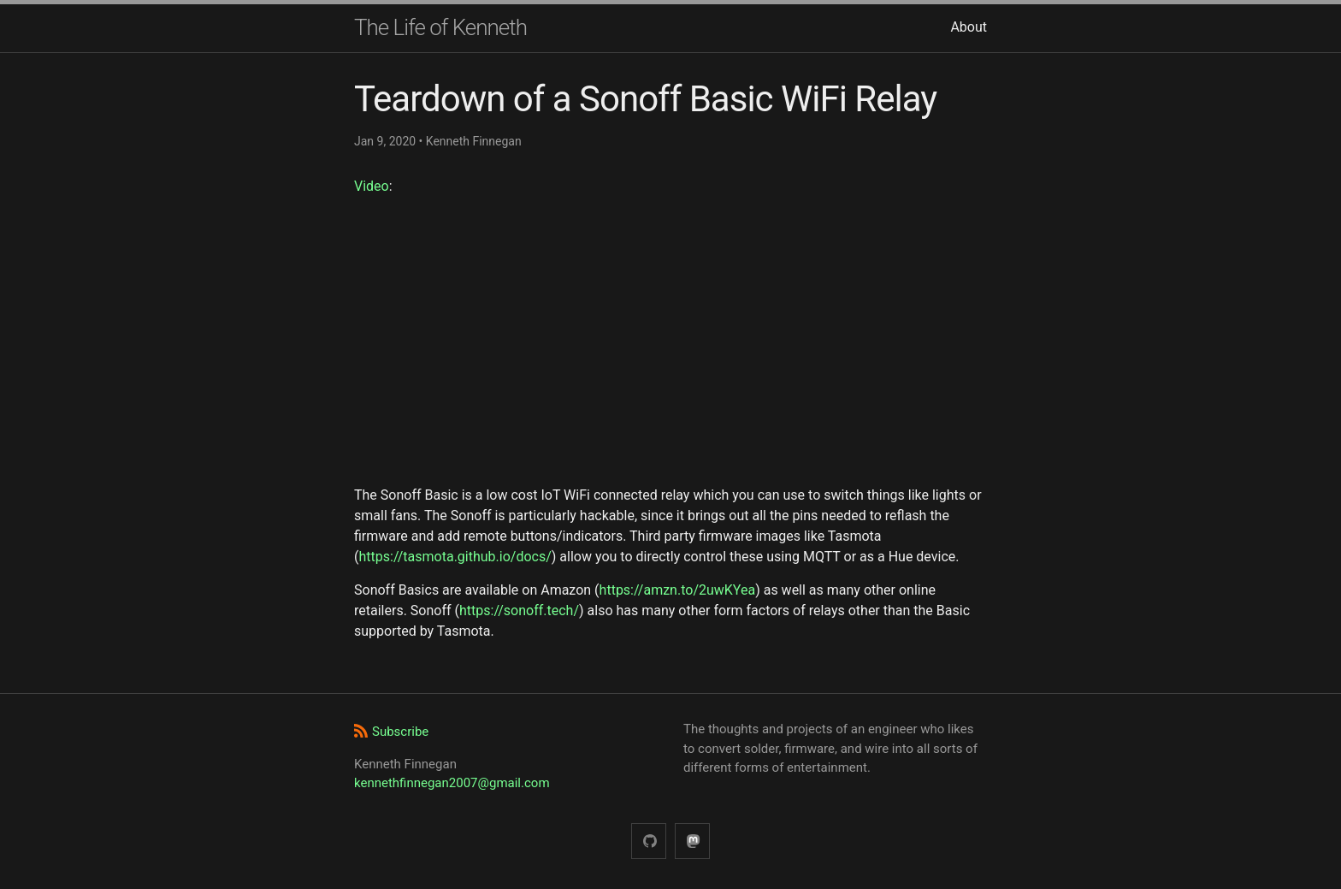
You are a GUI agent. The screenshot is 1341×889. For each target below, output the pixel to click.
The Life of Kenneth (440, 27)
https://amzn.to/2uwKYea (678, 590)
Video (371, 186)
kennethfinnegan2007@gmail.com (452, 783)
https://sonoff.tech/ (519, 610)
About (968, 27)
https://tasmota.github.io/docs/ (454, 556)
